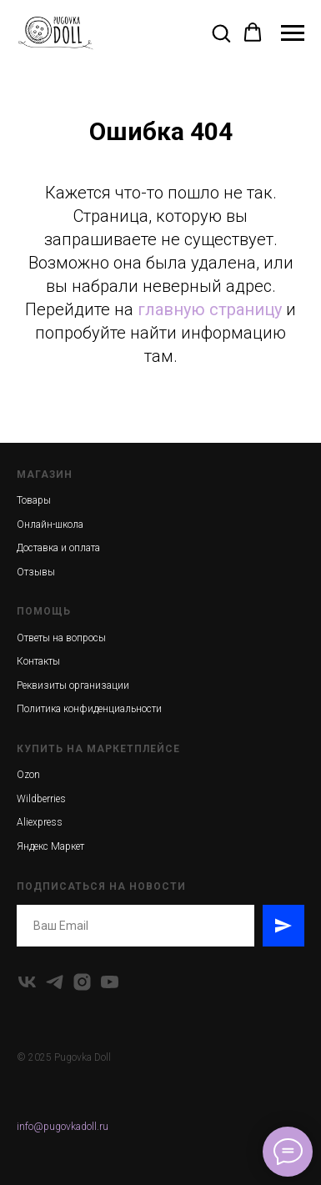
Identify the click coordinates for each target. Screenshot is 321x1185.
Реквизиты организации (73, 685)
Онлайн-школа (50, 524)
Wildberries (41, 799)
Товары (34, 500)
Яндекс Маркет (50, 846)
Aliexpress (40, 822)
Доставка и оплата (58, 548)
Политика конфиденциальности (89, 709)
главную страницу (210, 309)
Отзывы (36, 572)
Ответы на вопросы (61, 638)
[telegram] (54, 982)
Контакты (38, 661)
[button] (221, 33)
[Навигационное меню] (292, 33)
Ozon (28, 775)
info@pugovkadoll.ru (62, 1126)
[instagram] (82, 982)
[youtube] (109, 982)
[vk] (27, 982)
